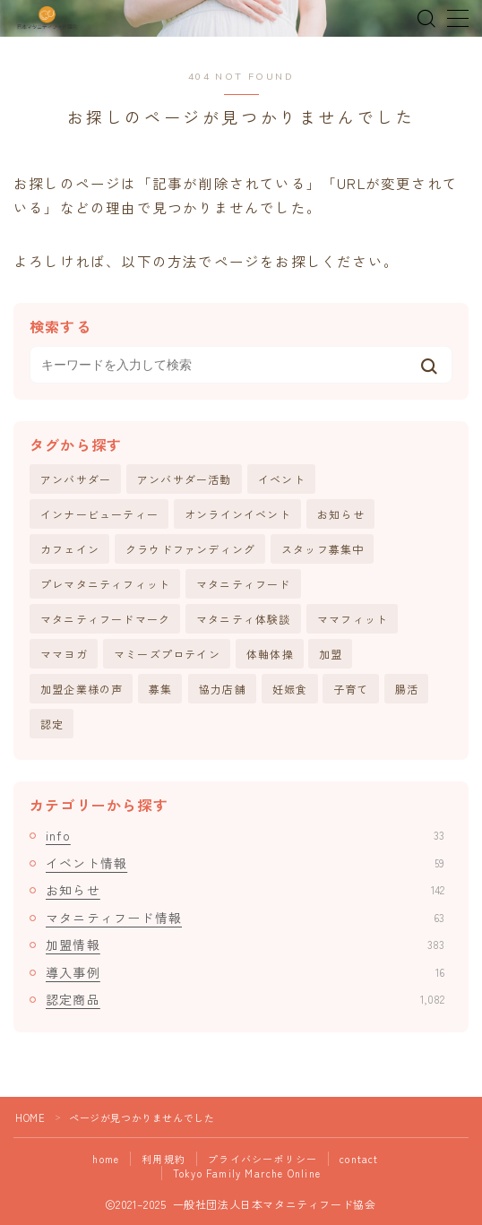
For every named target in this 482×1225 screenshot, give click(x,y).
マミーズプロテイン (167, 653)
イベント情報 (245, 863)
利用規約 (163, 1159)
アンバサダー (75, 479)
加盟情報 (245, 944)
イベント (282, 479)
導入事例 (245, 972)
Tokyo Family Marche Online (247, 1173)
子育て (351, 688)
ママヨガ (64, 653)
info (245, 835)
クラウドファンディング (190, 548)
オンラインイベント (238, 514)
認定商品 (245, 999)
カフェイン (69, 548)
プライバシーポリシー (262, 1159)
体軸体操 (270, 653)
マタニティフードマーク (105, 618)
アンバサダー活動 (184, 479)
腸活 (406, 688)
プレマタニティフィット (105, 583)
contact (359, 1159)
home (105, 1159)
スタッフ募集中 (322, 548)
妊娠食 (290, 688)
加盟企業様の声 (81, 688)
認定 (52, 723)
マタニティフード (243, 583)
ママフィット (352, 618)
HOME (30, 1117)
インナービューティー (99, 514)
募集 (160, 688)
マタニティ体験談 (243, 618)
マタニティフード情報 (245, 918)
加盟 (330, 653)
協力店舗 (222, 688)
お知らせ (341, 514)
